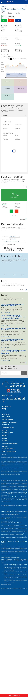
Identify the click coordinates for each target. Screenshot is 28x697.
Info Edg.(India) (14, 297)
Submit (24, 474)
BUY (11, 211)
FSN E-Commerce (14, 271)
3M (15, 58)
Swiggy (14, 245)
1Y (18, 58)
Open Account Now (14, 695)
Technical (5, 115)
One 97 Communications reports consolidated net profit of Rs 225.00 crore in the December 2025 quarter (13, 419)
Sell (11, 20)
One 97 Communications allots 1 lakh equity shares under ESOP (12, 441)
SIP (18, 20)
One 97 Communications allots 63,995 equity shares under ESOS (12, 406)
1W (13, 58)
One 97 (14, 193)
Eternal (14, 219)
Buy (4, 20)
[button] (14, 6)
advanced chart (23, 58)
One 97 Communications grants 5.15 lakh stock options (13, 430)
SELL (16, 211)
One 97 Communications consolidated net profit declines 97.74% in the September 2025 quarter (13, 453)
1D (11, 58)
